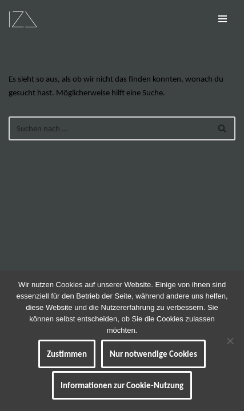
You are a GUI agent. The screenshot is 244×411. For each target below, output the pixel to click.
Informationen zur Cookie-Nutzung (122, 385)
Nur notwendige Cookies (153, 354)
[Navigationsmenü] (222, 19)
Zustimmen (67, 354)
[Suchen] (109, 128)
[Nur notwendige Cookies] (229, 340)
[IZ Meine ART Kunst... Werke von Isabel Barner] (23, 19)
